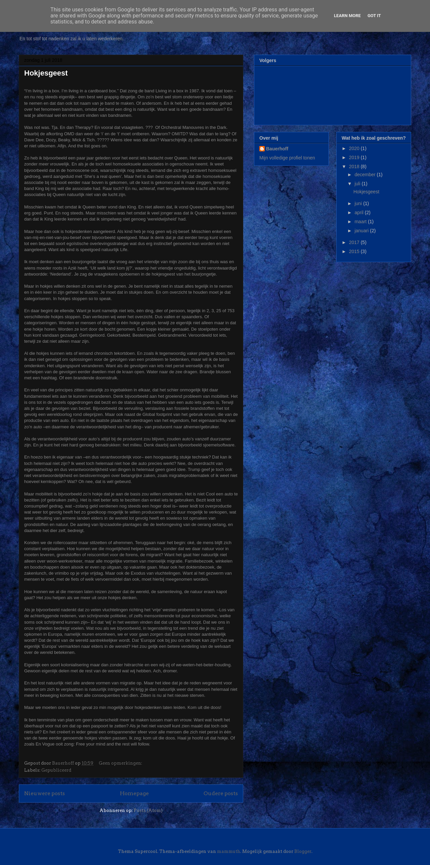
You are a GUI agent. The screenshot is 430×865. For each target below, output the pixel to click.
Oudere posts (221, 793)
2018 (355, 166)
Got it (374, 15)
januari (362, 230)
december (365, 174)
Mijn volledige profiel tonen (287, 157)
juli (357, 183)
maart (361, 221)
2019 (355, 157)
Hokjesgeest (46, 73)
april (359, 212)
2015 (355, 251)
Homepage (134, 793)
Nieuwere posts (44, 793)
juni (358, 203)
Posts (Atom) (148, 810)
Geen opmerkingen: (121, 763)
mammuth (228, 851)
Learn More (347, 15)
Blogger (302, 851)
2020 (355, 148)
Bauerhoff (277, 148)
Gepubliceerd (56, 770)
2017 (355, 242)
